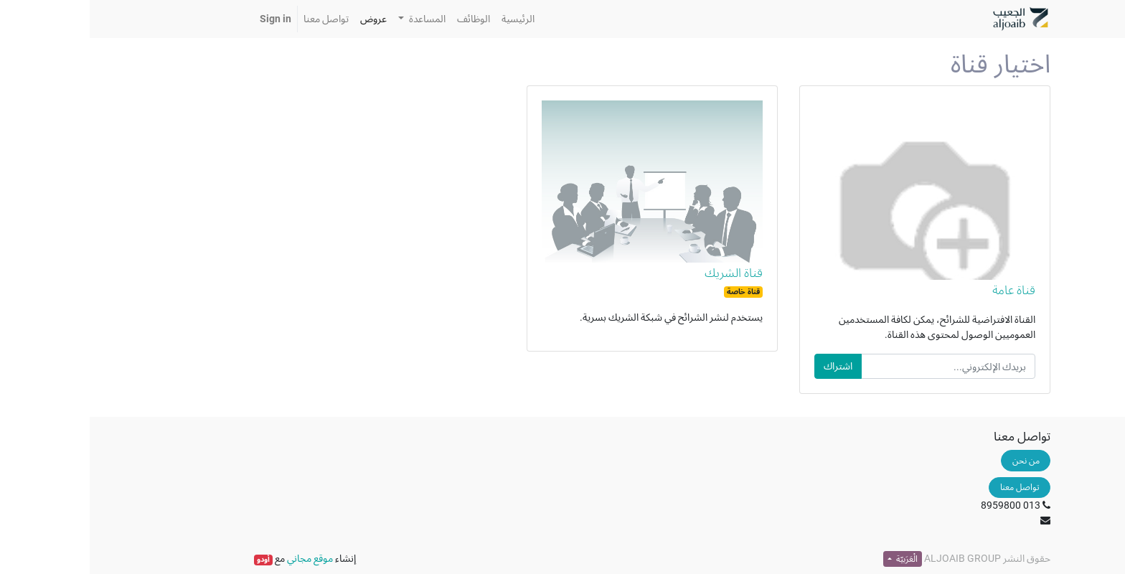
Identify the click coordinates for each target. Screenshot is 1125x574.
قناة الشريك (644, 272)
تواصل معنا (930, 487)
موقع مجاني (220, 558)
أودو (173, 559)
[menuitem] (428, 19)
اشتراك (748, 366)
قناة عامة (924, 290)
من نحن (936, 461)
